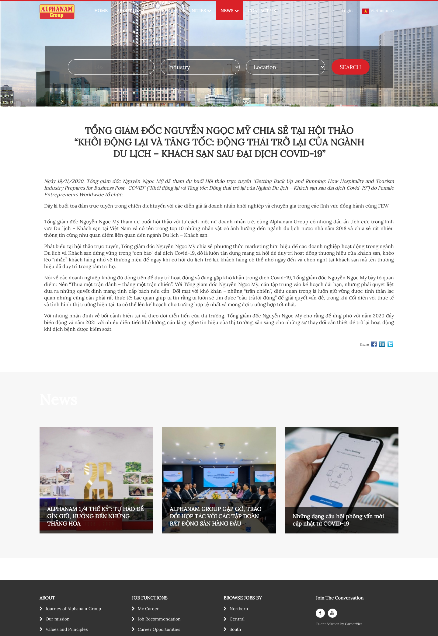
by (342, 624)
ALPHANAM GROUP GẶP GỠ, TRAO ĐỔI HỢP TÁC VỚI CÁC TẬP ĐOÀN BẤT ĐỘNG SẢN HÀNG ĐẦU (215, 516)
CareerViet (353, 624)
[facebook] (320, 613)
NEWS (230, 10)
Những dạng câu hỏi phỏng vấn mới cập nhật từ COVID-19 (338, 520)
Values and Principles (67, 629)
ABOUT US (130, 10)
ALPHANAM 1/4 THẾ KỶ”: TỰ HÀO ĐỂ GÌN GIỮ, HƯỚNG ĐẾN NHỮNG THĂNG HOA (95, 516)
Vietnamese (378, 11)
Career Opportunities (159, 629)
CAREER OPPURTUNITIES (182, 10)
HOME (101, 10)
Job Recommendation (159, 619)
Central (237, 619)
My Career (148, 608)
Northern (239, 608)
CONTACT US (262, 10)
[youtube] (332, 613)
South (235, 629)
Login (347, 10)
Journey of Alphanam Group (73, 608)
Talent (321, 624)
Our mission (58, 619)
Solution (333, 624)
